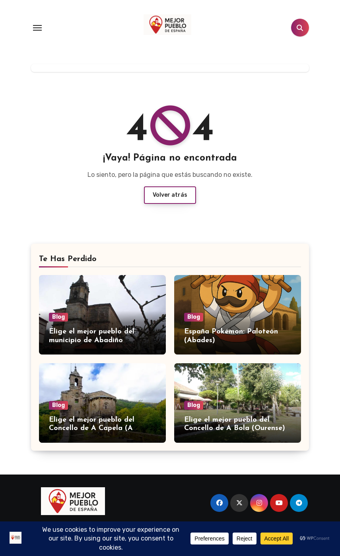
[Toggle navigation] (37, 28)
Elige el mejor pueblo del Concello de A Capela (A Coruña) (91, 428)
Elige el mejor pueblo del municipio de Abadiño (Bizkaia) (91, 340)
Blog (58, 317)
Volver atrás (170, 195)
